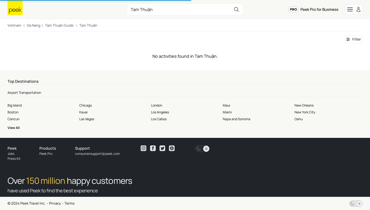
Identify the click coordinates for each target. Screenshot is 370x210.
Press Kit (14, 158)
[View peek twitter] (162, 148)
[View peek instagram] (143, 148)
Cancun (13, 119)
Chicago (85, 105)
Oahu (298, 119)
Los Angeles (160, 112)
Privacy (55, 203)
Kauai (83, 112)
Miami (227, 112)
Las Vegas (86, 119)
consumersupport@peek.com (97, 153)
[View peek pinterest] (172, 148)
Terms (69, 203)
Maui (226, 105)
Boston (13, 112)
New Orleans (304, 105)
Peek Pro (45, 153)
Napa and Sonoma (236, 119)
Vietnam (14, 25)
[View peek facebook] (153, 148)
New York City (304, 112)
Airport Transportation (24, 92)
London (156, 105)
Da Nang (33, 25)
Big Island (15, 105)
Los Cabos (159, 119)
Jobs (11, 153)
